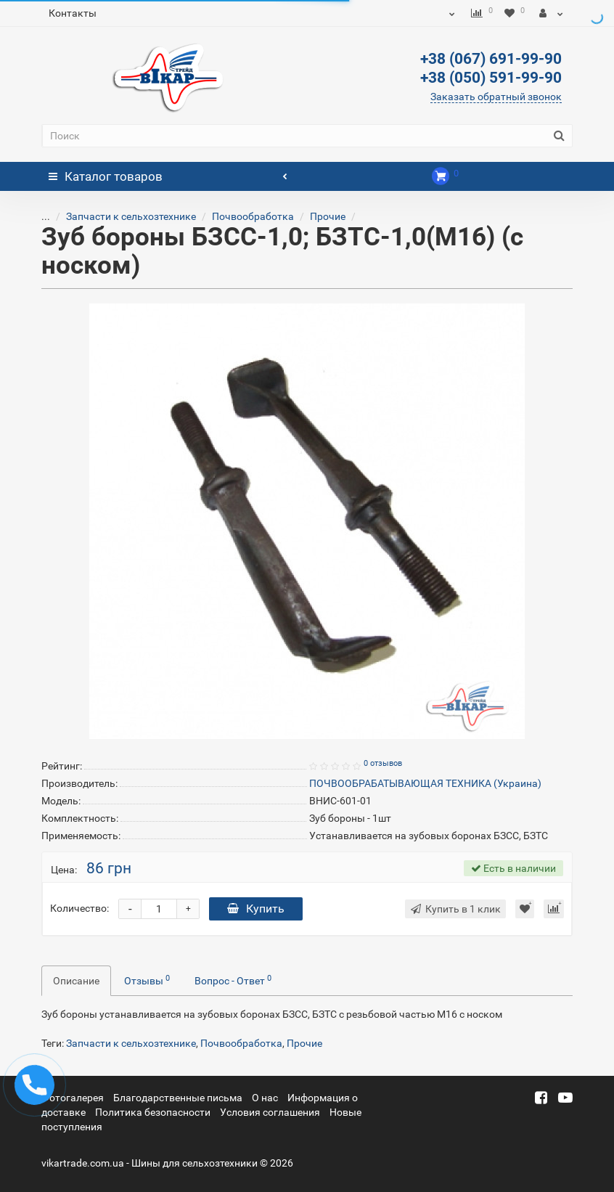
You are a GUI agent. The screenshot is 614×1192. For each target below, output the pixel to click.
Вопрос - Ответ (233, 980)
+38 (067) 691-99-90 (491, 59)
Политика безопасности (152, 1112)
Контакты (73, 13)
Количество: (79, 908)
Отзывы (147, 980)
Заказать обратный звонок (496, 96)
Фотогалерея (72, 1097)
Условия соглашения (270, 1112)
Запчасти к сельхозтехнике (120, 216)
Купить (256, 908)
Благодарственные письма (177, 1097)
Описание (76, 981)
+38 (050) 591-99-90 (491, 77)
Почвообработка (242, 216)
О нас (265, 1097)
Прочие (317, 216)
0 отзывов (383, 763)
